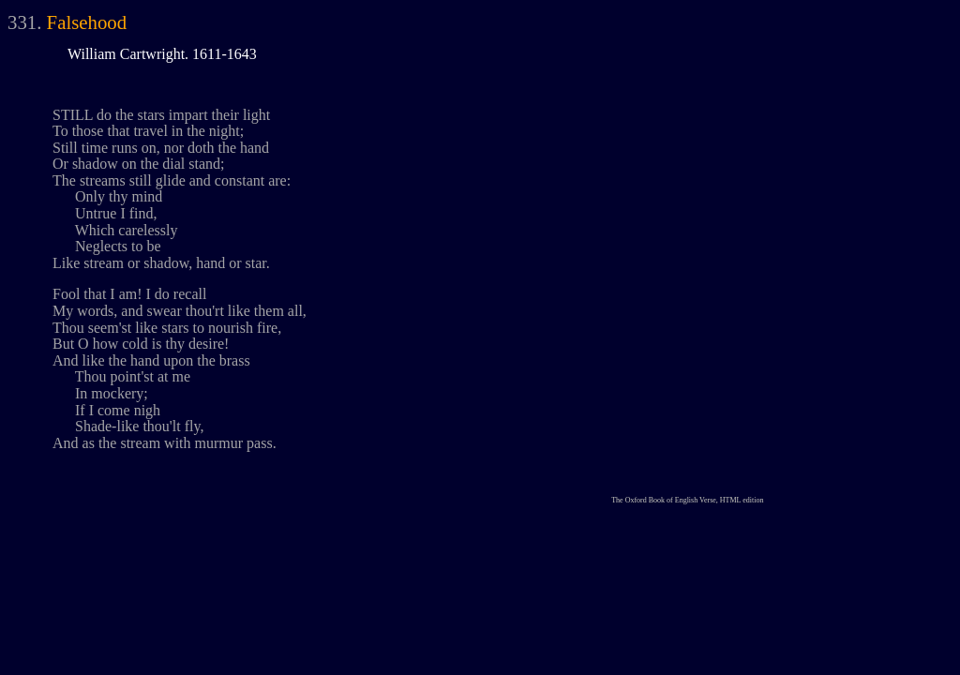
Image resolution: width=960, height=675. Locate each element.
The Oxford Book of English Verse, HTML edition (687, 500)
